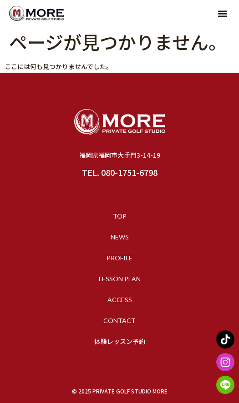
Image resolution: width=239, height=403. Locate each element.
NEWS (120, 237)
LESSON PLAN (120, 279)
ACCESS (119, 299)
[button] (222, 13)
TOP (120, 216)
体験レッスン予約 (119, 341)
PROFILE (119, 258)
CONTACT (119, 320)
